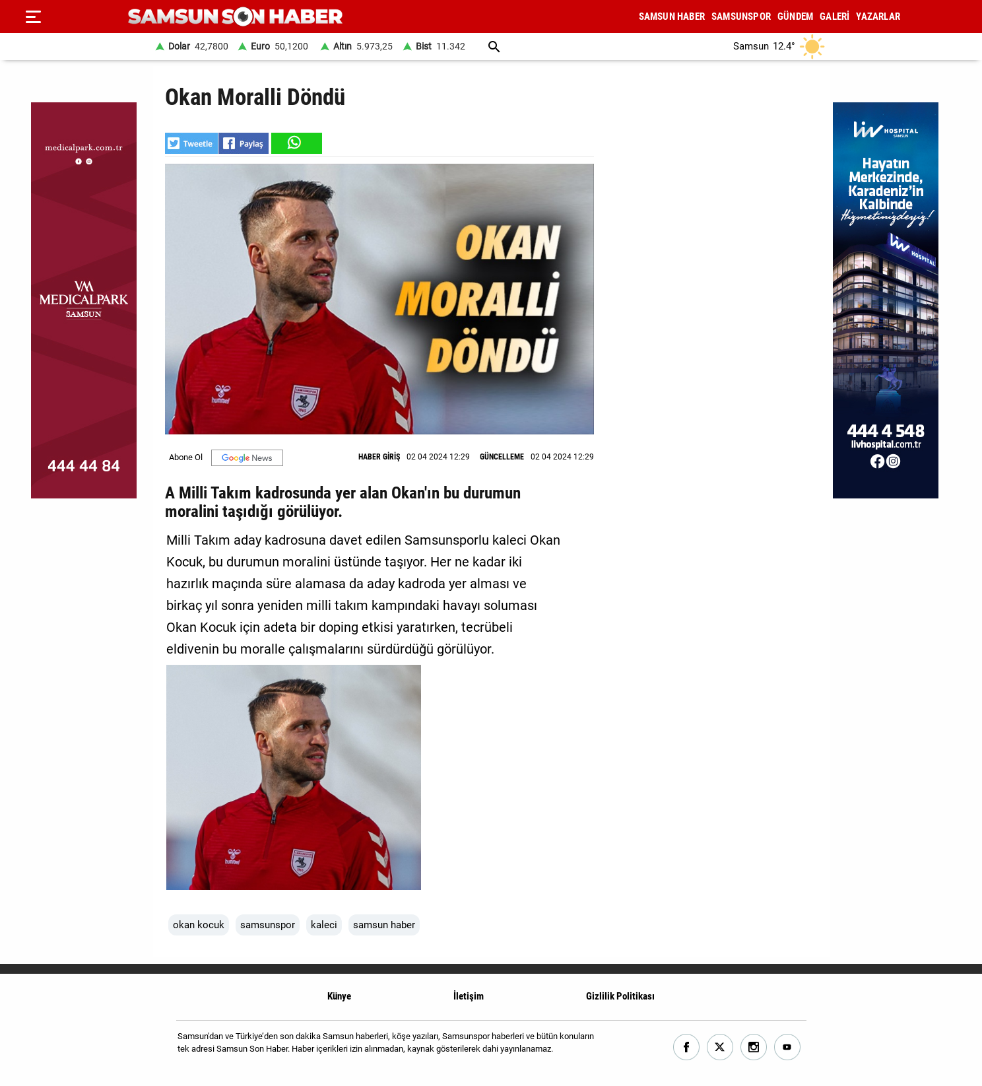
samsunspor (267, 925)
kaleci (324, 925)
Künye (339, 996)
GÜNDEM (795, 16)
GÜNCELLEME (502, 456)
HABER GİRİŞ (379, 456)
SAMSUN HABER (672, 16)
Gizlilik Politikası (620, 996)
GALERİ (834, 16)
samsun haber (384, 925)
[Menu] (32, 16)
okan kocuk (198, 925)
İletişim (468, 996)
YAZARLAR (878, 16)
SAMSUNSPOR (741, 16)
